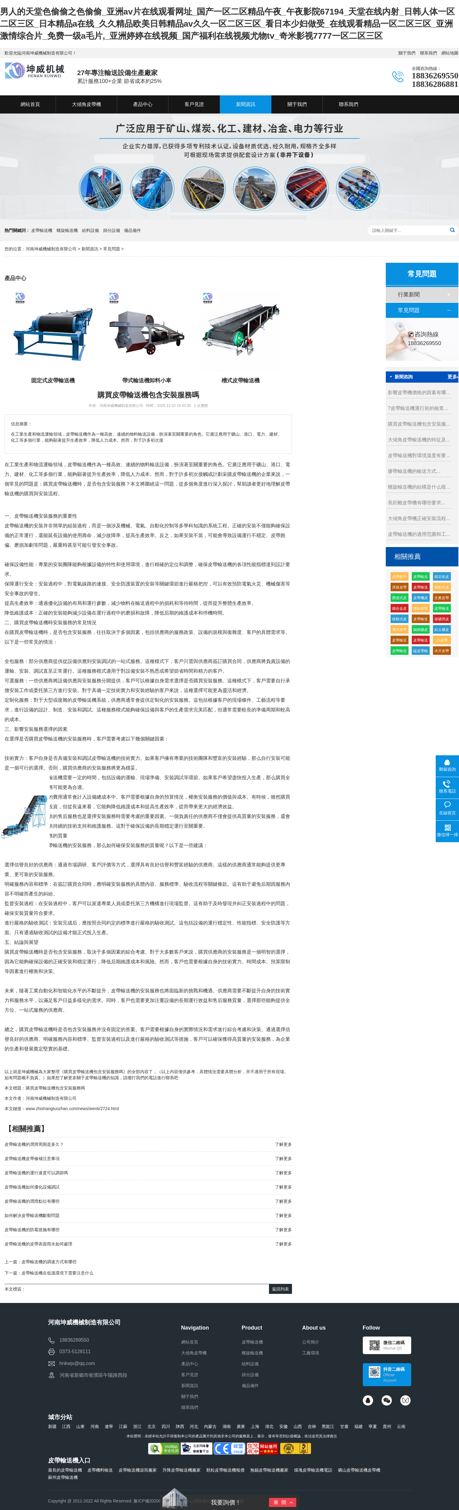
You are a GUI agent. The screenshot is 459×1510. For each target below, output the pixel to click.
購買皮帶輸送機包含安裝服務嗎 (55, 1088)
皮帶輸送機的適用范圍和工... (419, 534)
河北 (194, 1426)
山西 (297, 1426)
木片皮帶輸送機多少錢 (441, 652)
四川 (166, 1426)
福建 (358, 1426)
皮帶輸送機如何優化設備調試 (32, 1187)
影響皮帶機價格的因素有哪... (419, 392)
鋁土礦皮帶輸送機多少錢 (441, 631)
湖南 (226, 1426)
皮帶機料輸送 (100, 1470)
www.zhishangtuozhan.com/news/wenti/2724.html (72, 1108)
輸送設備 (159, 464)
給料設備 (90, 230)
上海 (255, 1426)
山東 (80, 1426)
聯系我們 (428, 53)
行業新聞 (409, 295)
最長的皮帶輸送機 (65, 1470)
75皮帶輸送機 (442, 641)
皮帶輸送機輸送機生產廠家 (420, 578)
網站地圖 (449, 53)
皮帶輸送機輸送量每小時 (420, 641)
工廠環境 (310, 1352)
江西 (66, 1426)
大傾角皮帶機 (194, 1352)
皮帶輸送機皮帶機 (420, 620)
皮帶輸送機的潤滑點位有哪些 (32, 1201)
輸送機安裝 (36, 516)
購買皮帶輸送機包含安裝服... (419, 424)
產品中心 (189, 1363)
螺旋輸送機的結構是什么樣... (419, 487)
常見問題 (111, 248)
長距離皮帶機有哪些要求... (416, 502)
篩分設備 (111, 230)
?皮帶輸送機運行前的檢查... (418, 408)
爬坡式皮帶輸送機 (399, 599)
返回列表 (280, 1289)
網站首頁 (189, 1342)
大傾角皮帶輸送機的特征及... (419, 439)
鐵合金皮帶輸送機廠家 (399, 609)
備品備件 (132, 230)
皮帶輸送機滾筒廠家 (138, 1470)
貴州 (387, 1426)
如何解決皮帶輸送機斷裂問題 (32, 1215)
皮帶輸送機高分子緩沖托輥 (441, 609)
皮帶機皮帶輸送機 (420, 599)
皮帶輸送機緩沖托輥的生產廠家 (399, 641)
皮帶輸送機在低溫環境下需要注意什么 (57, 1273)
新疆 (52, 1426)
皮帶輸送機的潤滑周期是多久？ (34, 1144)
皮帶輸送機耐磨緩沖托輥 (420, 588)
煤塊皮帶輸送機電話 (313, 1470)
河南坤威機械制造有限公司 (52, 248)
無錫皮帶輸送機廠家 (269, 1470)
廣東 (241, 1426)
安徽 (283, 1426)
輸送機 (21, 525)
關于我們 (406, 53)
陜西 (180, 1426)
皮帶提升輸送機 (399, 578)
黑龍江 (328, 1426)
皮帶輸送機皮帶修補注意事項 (32, 1158)
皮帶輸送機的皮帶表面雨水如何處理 (38, 1243)
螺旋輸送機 (67, 230)
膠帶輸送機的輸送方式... (414, 471)
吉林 (312, 1426)
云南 (401, 1426)
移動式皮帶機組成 (399, 620)
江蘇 (123, 1426)
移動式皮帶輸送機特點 (441, 588)
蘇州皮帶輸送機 (63, 1477)
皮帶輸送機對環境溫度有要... (419, 455)
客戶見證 (189, 1374)
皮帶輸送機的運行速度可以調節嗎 (36, 1172)
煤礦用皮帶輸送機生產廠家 (441, 620)
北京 (151, 1426)
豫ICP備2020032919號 (155, 1500)
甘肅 (344, 1426)
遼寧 (109, 1426)
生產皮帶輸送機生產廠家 (441, 599)
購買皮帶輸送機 (31, 622)
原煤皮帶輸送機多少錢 (399, 588)
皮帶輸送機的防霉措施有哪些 (32, 1229)
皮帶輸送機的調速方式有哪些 (49, 1261)
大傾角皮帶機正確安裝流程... (419, 518)
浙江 (137, 1426)
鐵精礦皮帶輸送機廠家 (420, 631)
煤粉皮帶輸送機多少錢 (420, 609)
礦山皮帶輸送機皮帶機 (359, 1470)
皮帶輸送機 (41, 230)
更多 (453, 376)
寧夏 (373, 1426)
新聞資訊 (89, 248)
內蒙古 (210, 1426)
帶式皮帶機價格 (399, 631)
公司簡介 (310, 1342)
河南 (94, 1426)
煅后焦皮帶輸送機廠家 (441, 578)
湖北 (269, 1426)
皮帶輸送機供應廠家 (399, 652)
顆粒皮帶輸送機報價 (225, 1470)
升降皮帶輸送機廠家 (181, 1470)
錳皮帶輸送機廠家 (420, 652)
